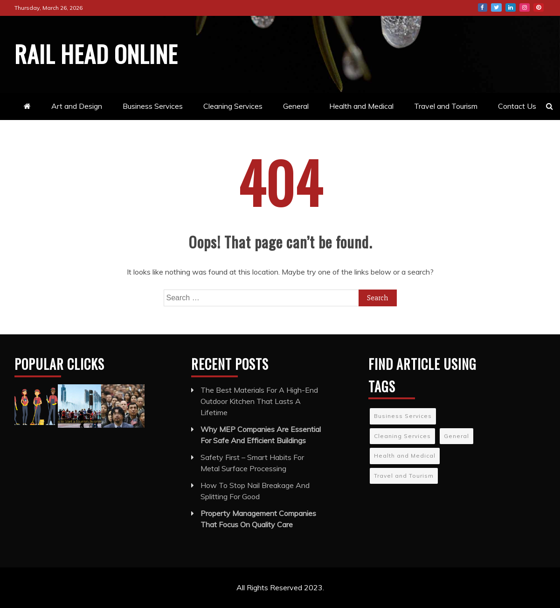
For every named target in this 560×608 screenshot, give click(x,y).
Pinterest (538, 7)
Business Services (153, 106)
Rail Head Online (96, 53)
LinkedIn (510, 7)
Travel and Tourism (445, 106)
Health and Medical (361, 106)
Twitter (496, 7)
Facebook (482, 7)
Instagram (524, 7)
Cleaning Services (233, 106)
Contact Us (517, 106)
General (296, 106)
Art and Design (76, 106)
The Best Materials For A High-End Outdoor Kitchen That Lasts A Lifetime (259, 401)
